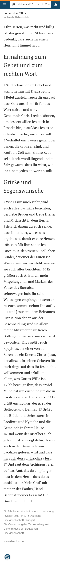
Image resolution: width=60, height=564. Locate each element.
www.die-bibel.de (14, 541)
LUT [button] (46, 4)
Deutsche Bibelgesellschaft (18, 17)
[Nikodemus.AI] (7, 557)
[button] (4, 4)
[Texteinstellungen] (56, 4)
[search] (27, 4)
